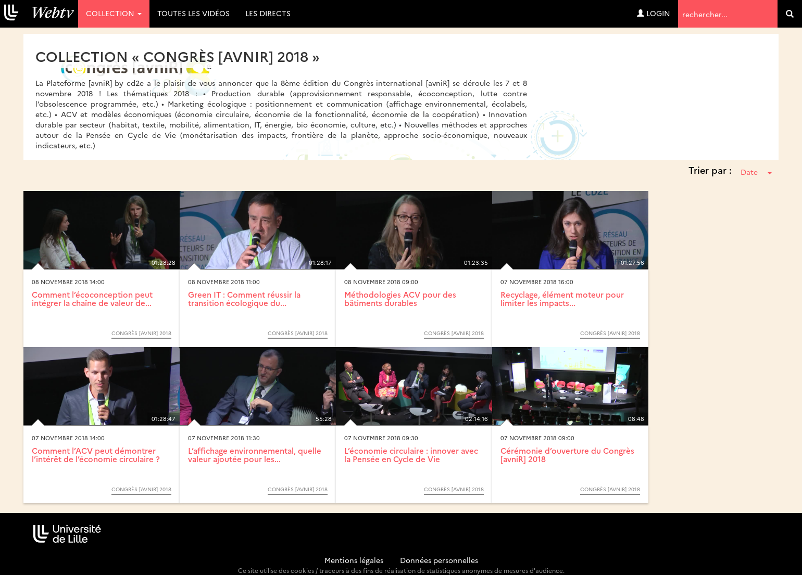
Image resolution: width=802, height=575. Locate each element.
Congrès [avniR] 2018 (141, 333)
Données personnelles (439, 560)
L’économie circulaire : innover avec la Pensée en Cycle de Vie (411, 455)
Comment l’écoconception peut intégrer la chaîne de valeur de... (92, 299)
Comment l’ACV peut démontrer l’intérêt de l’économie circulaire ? (96, 455)
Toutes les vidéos (193, 13)
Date (756, 172)
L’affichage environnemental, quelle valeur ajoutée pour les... (254, 455)
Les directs (268, 13)
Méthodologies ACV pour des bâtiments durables (400, 299)
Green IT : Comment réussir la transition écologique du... (244, 299)
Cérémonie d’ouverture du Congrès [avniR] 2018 (567, 455)
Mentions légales (353, 560)
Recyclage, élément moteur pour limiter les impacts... (562, 299)
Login (653, 13)
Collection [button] (114, 13)
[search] (790, 14)
